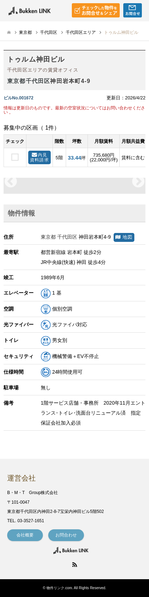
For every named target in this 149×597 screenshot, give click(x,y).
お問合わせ (66, 535)
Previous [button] (11, 182)
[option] (74, 182)
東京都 (25, 32)
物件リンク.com (59, 588)
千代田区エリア (81, 32)
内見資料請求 (39, 157)
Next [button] (138, 182)
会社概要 (25, 535)
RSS (74, 564)
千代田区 (48, 32)
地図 (124, 237)
